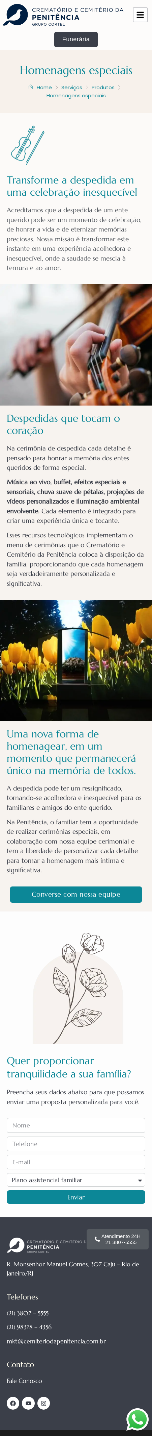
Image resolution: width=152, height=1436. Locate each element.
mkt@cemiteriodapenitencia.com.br (56, 1341)
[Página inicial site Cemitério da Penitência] (63, 14)
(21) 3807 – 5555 (28, 1313)
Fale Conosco (24, 1381)
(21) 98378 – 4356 (29, 1327)
